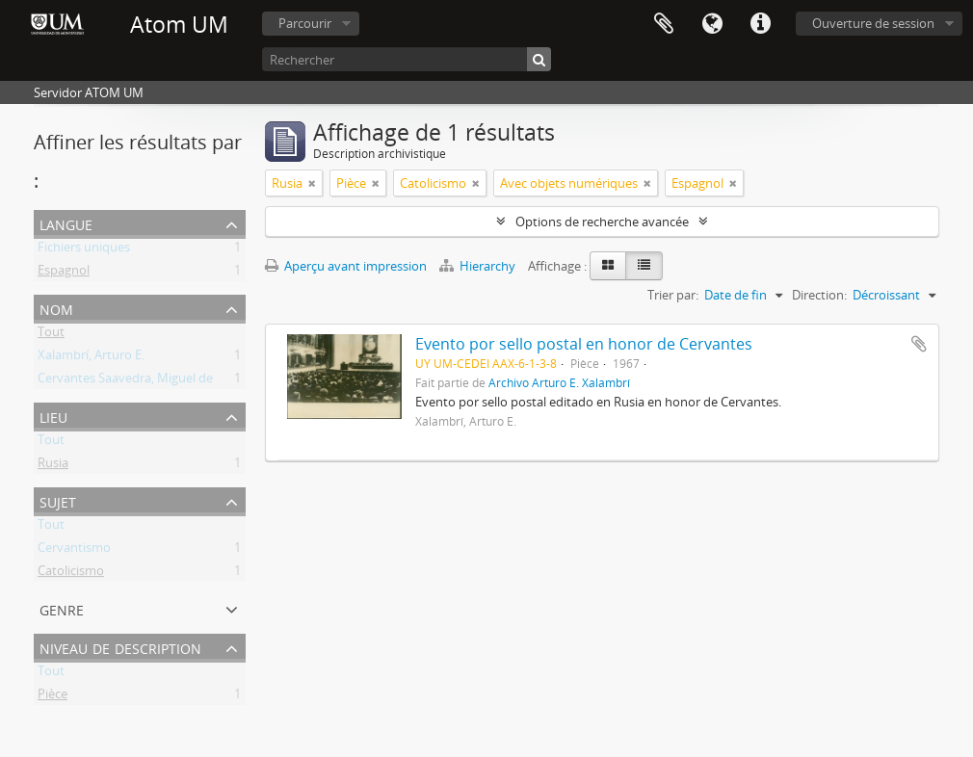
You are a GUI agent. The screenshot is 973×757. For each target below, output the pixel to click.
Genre (61, 608)
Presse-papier (664, 24)
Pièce (52, 697)
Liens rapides (760, 24)
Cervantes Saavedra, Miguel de (125, 381)
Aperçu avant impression (346, 265)
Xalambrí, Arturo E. (91, 358)
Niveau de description (120, 647)
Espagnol (64, 273)
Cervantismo (74, 551)
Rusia (53, 466)
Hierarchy (478, 265)
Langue (712, 24)
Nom (56, 308)
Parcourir (304, 23)
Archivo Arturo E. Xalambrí (559, 382)
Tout (51, 335)
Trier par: (672, 294)
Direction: (819, 294)
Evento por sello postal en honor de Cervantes (583, 343)
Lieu (53, 416)
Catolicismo (71, 574)
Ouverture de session (873, 23)
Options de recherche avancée (602, 221)
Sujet (57, 500)
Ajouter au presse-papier (919, 343)
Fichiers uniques (84, 250)
